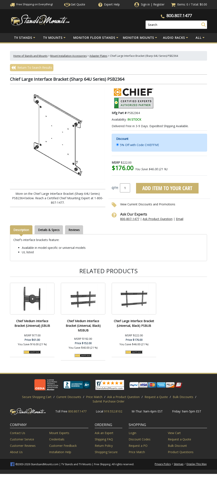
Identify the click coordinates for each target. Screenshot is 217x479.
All (200, 37)
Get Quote (74, 4)
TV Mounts (54, 37)
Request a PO (138, 446)
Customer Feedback (63, 446)
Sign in (145, 4)
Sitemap (179, 464)
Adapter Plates (98, 56)
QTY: (115, 188)
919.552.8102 (113, 411)
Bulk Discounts (183, 397)
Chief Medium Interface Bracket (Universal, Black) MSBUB (83, 325)
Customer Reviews (23, 446)
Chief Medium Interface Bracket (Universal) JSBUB (32, 323)
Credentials (56, 439)
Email (179, 219)
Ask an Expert (104, 433)
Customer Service (22, 439)
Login (132, 433)
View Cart (174, 433)
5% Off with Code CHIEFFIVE (139, 145)
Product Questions (180, 452)
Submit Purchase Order (108, 401)
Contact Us (17, 433)
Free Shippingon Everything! (31, 4)
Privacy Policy (163, 464)
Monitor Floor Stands (95, 37)
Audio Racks (175, 37)
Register (158, 4)
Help (108, 4)
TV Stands (24, 37)
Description (21, 230)
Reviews (74, 230)
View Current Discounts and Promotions (147, 204)
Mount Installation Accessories (68, 56)
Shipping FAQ (104, 439)
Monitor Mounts (140, 37)
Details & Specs (49, 230)
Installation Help (60, 452)
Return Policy (104, 446)
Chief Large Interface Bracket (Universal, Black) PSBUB (134, 323)
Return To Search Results (31, 67)
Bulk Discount (177, 446)
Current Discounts (68, 397)
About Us (16, 452)
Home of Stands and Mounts (30, 56)
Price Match (94, 397)
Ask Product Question (157, 219)
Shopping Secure (106, 452)
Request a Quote (156, 397)
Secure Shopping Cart (36, 397)
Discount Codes (139, 439)
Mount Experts (59, 433)
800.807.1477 (179, 15)
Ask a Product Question (123, 397)
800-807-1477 (129, 219)
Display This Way (196, 464)
